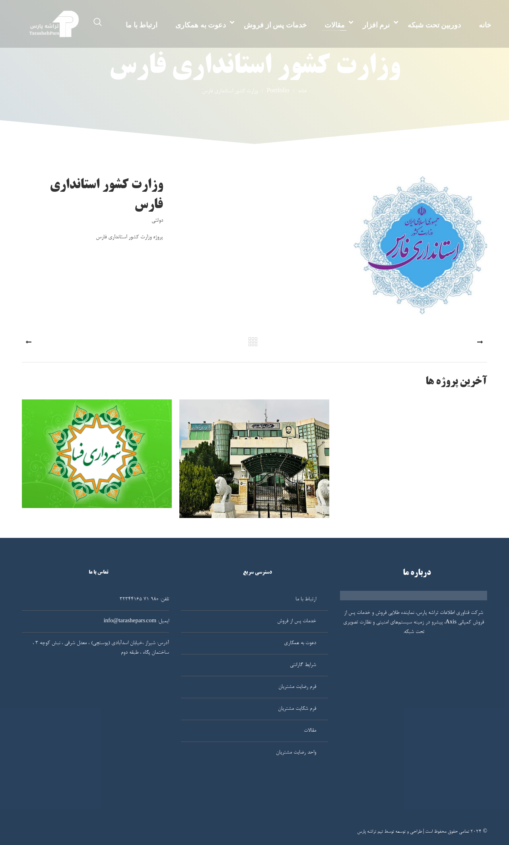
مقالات (334, 25)
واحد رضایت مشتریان (296, 752)
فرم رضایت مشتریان (297, 687)
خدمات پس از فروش (275, 25)
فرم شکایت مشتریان (297, 709)
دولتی (157, 221)
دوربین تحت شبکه (434, 25)
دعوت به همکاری (200, 25)
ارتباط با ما (141, 25)
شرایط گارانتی (303, 665)
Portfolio (273, 91)
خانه (485, 25)
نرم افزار (376, 25)
